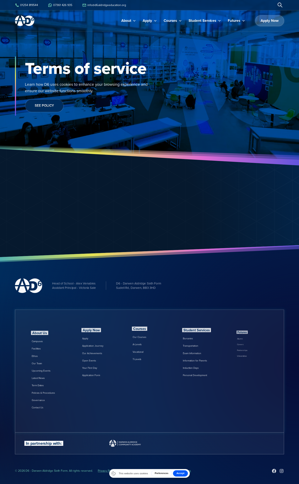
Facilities (42, 359)
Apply (91, 346)
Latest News (43, 375)
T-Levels (143, 352)
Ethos (41, 363)
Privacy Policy (106, 479)
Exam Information (196, 353)
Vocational (143, 348)
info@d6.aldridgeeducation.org (106, 5)
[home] (24, 21)
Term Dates (43, 378)
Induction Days (195, 361)
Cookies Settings (180, 479)
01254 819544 (29, 5)
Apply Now (270, 20)
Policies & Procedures (46, 382)
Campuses (43, 356)
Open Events (94, 357)
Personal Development (197, 365)
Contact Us (43, 390)
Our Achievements (95, 353)
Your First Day (94, 361)
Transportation (195, 349)
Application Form (95, 365)
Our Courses (144, 341)
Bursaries (193, 346)
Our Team (42, 367)
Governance (43, 386)
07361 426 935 (62, 5)
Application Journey (95, 349)
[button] (129, 20)
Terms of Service (130, 479)
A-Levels (143, 345)
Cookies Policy (155, 479)
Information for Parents (197, 357)
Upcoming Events (45, 371)
